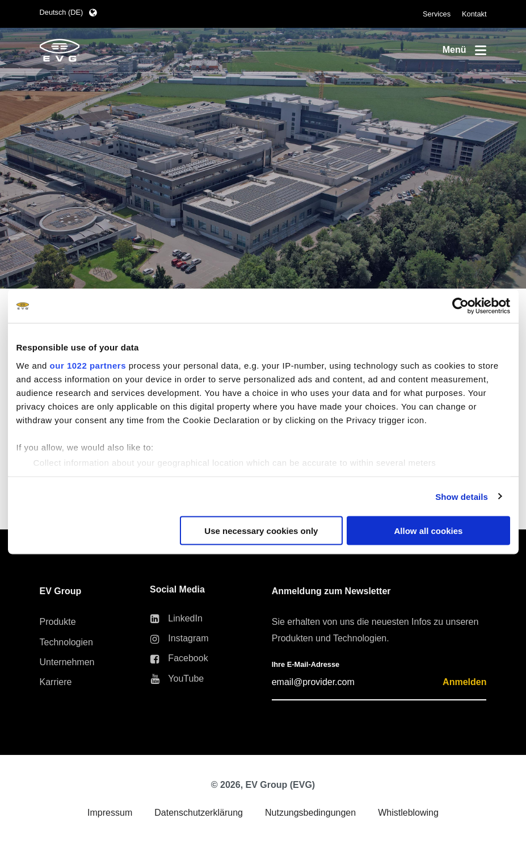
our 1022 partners (88, 365)
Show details (461, 496)
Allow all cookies (428, 531)
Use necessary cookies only (261, 531)
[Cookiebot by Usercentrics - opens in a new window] (460, 306)
